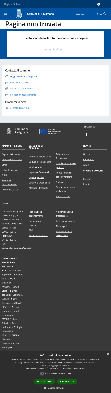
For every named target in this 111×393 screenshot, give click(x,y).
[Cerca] (105, 14)
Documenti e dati (10, 189)
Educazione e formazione (62, 156)
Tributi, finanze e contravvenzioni (64, 174)
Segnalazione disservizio (35, 223)
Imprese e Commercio (39, 172)
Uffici (4, 164)
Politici (5, 175)
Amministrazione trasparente (64, 213)
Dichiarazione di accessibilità (64, 233)
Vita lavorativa (36, 167)
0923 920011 (18, 223)
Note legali (61, 226)
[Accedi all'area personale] (99, 4)
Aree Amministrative (12, 159)
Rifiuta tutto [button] (67, 381)
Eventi (86, 184)
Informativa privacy (65, 221)
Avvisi (86, 164)
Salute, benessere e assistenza (65, 189)
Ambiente (61, 182)
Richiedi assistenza (38, 235)
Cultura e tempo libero (40, 162)
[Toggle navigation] (6, 13)
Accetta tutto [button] (44, 381)
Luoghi (86, 179)
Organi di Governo (11, 154)
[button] (55, 388)
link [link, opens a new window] (83, 368)
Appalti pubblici (36, 177)
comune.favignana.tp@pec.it (16, 248)
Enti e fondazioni (10, 170)
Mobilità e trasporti (38, 188)
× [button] (108, 354)
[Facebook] (88, 14)
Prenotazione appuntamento (36, 213)
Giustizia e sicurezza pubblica (66, 165)
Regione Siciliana (12, 4)
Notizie (86, 154)
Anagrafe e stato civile (40, 156)
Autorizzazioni (63, 196)
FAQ (31, 230)
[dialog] (55, 372)
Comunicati (88, 159)
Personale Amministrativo (9, 182)
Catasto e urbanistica (39, 182)
